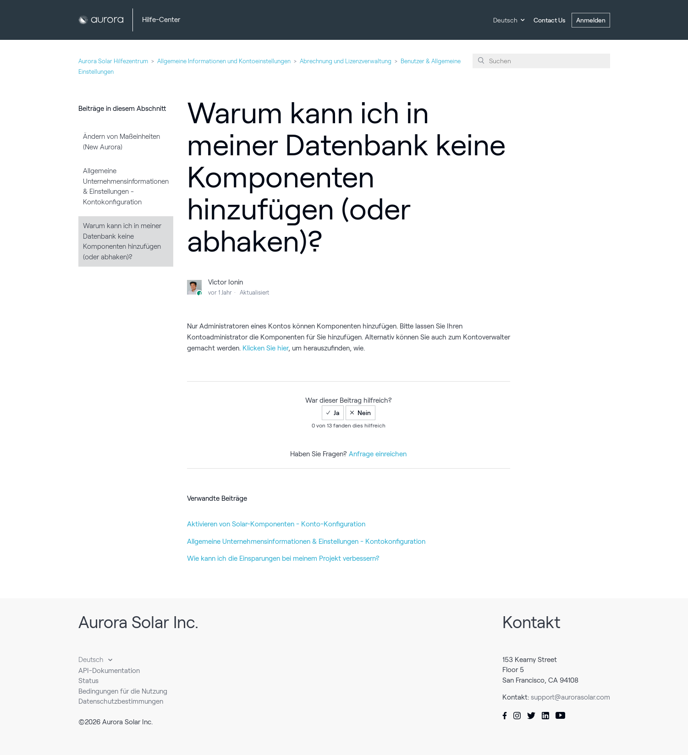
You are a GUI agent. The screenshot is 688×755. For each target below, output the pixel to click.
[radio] (333, 412)
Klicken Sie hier (265, 348)
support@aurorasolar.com (570, 697)
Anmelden (590, 20)
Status (88, 680)
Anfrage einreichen (378, 454)
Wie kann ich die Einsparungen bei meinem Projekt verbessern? (283, 558)
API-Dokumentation (109, 670)
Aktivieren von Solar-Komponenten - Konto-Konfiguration (276, 524)
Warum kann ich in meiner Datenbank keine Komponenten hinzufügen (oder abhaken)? (122, 241)
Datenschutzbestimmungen (120, 701)
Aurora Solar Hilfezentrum (113, 61)
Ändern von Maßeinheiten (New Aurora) (121, 142)
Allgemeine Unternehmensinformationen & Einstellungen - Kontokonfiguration (126, 186)
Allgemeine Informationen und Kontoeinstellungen (224, 61)
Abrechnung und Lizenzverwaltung (345, 61)
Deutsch (505, 20)
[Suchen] (541, 61)
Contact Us (550, 20)
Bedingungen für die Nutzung (122, 691)
